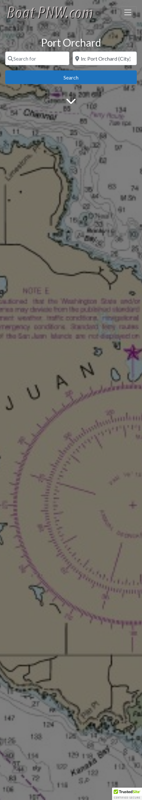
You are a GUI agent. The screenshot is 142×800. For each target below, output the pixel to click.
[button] (127, 794)
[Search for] (37, 58)
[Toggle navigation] (128, 12)
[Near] (105, 58)
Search (78, 76)
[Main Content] (71, 100)
